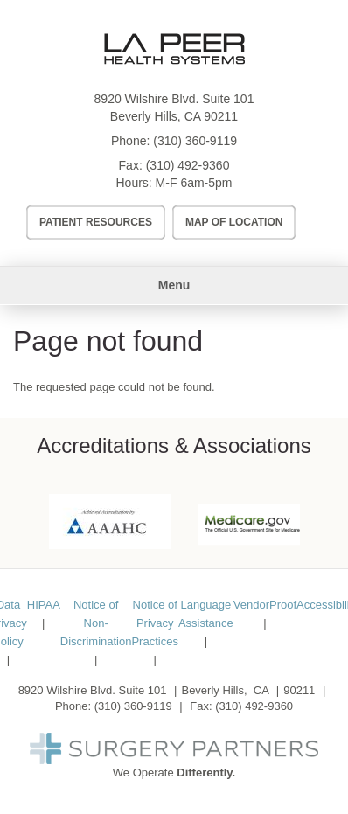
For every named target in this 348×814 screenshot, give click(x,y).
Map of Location (234, 222)
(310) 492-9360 (188, 165)
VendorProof (264, 604)
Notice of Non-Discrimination (96, 623)
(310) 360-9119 (195, 141)
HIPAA (43, 604)
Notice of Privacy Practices (154, 623)
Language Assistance (205, 614)
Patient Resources (95, 222)
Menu (174, 285)
